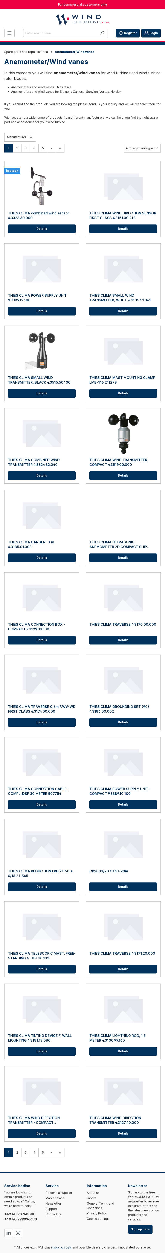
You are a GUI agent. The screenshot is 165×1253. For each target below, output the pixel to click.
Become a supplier (59, 1193)
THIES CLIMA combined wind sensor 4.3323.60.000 (38, 215)
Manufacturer (20, 137)
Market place (55, 1198)
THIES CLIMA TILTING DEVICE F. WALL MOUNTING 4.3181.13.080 (40, 1037)
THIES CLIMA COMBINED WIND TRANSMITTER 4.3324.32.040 (34, 462)
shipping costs (61, 1247)
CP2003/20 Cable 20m (108, 871)
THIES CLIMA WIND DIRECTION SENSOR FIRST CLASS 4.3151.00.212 (122, 215)
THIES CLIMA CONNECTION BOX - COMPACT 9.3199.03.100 (36, 626)
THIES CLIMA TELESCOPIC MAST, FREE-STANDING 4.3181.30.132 (42, 955)
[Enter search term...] (60, 33)
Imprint (91, 1198)
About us (93, 1193)
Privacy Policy (97, 1213)
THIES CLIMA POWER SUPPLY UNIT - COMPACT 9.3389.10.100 (119, 791)
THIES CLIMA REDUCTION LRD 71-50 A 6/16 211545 (40, 873)
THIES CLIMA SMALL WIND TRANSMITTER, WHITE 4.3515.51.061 (120, 297)
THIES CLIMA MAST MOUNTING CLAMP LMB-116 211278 (122, 379)
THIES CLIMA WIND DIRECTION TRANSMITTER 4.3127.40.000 (115, 1120)
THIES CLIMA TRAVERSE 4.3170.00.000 (122, 624)
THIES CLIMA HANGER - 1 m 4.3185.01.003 (31, 544)
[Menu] (9, 33)
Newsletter (53, 1203)
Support (51, 1209)
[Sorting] (142, 148)
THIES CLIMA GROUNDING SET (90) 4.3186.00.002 (119, 708)
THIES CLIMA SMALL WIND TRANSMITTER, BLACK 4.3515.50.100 (39, 379)
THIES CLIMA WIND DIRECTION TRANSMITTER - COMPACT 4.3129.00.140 (34, 1120)
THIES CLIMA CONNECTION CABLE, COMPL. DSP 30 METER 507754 (38, 791)
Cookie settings (98, 1218)
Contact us (53, 1214)
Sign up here (140, 1229)
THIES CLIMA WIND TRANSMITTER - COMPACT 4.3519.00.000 (119, 462)
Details (42, 228)
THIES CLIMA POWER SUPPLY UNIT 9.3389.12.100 (37, 297)
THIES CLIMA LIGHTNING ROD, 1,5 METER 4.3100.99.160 (117, 1037)
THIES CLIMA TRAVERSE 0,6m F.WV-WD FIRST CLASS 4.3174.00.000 (42, 708)
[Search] (102, 33)
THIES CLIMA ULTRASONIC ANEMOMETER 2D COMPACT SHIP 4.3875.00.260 (118, 544)
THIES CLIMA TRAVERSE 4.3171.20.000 (122, 953)
